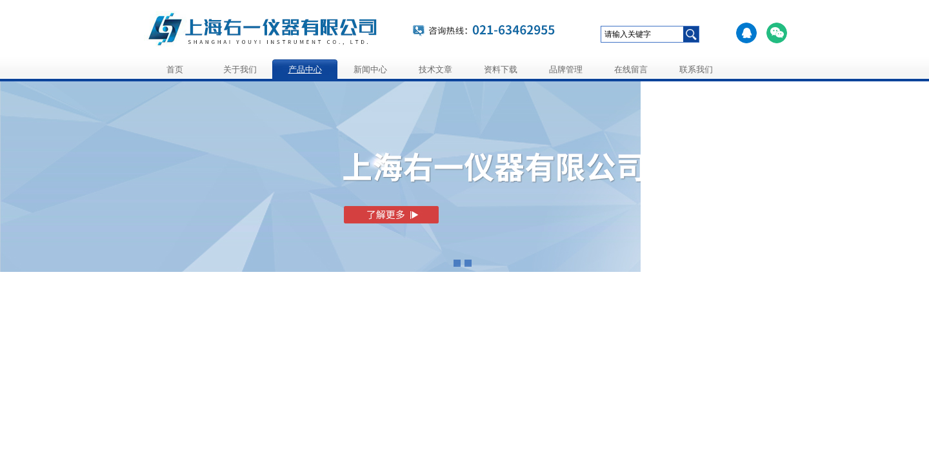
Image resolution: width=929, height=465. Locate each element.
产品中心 (305, 69)
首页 (174, 69)
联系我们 (696, 69)
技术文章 (435, 69)
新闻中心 (370, 69)
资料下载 (500, 69)
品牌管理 (566, 69)
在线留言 (631, 69)
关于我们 (240, 69)
